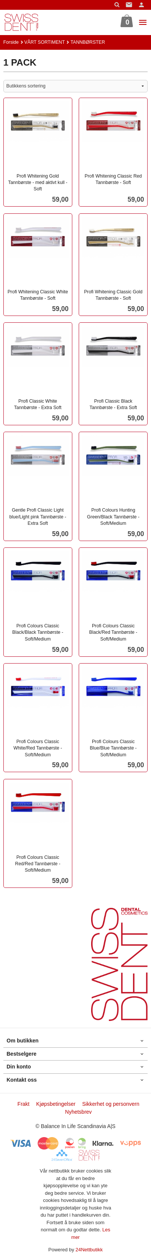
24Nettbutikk (89, 1249)
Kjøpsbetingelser (55, 1104)
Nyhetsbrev (78, 1112)
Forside (11, 42)
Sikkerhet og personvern (110, 1104)
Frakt (23, 1104)
